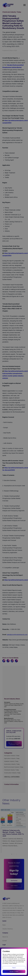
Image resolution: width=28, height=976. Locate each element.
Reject (14, 967)
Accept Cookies (14, 971)
